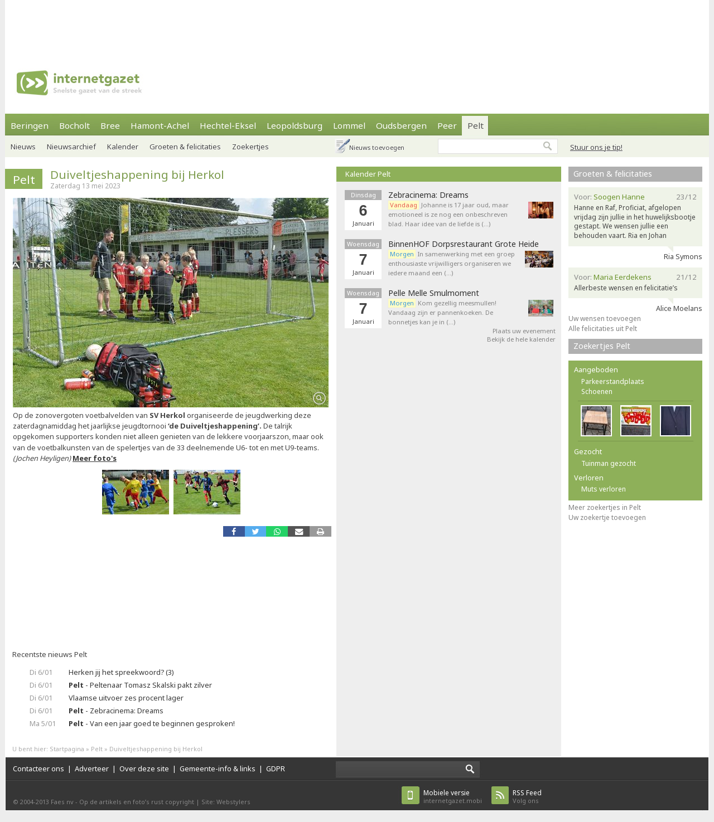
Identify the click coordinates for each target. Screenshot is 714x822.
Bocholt (74, 125)
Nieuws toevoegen (376, 147)
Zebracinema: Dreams (428, 195)
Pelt (475, 125)
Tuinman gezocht (608, 463)
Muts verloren (603, 489)
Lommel (349, 125)
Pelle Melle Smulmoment (433, 293)
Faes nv (62, 801)
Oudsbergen (401, 125)
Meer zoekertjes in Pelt (604, 507)
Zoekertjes (250, 147)
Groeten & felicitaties (185, 147)
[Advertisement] (357, 25)
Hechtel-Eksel (228, 125)
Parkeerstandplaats (612, 381)
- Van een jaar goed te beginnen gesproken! (152, 723)
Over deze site (144, 768)
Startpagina (67, 749)
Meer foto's (95, 458)
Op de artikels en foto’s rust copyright (136, 801)
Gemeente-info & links (217, 768)
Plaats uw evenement (524, 331)
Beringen (30, 125)
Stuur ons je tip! (596, 147)
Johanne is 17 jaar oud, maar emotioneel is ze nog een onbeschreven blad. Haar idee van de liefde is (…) (448, 214)
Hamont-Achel (160, 125)
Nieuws (23, 147)
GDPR (275, 768)
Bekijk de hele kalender (521, 339)
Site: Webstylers (225, 801)
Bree (110, 125)
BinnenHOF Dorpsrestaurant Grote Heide (463, 244)
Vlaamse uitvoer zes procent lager (126, 698)
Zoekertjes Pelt (601, 346)
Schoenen (596, 391)
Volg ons (527, 797)
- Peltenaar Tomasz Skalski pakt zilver (140, 685)
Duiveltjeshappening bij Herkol (137, 174)
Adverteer (92, 768)
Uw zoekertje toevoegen (607, 517)
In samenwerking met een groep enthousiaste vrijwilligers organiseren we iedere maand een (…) (451, 263)
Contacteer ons (38, 768)
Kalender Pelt (367, 174)
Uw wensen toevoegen (604, 318)
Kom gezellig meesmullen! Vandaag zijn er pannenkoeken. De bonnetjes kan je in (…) (442, 312)
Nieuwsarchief (71, 147)
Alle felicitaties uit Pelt (602, 328)
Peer (447, 125)
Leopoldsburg (294, 125)
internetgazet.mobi (452, 797)
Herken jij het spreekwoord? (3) (121, 672)
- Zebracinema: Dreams (116, 711)
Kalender (122, 147)
